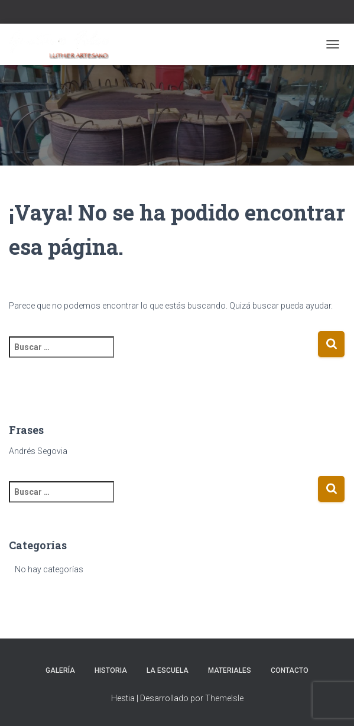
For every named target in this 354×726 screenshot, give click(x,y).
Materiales (229, 670)
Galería (60, 670)
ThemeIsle (224, 698)
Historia (111, 670)
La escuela (168, 670)
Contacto (289, 670)
